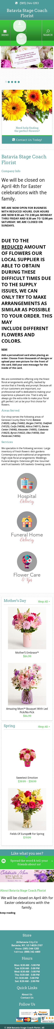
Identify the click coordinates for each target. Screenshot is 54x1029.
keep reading (7, 898)
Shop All (44, 586)
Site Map (40, 1025)
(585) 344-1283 (29, 3)
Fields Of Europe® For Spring (27, 818)
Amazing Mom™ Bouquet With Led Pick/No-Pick (27, 695)
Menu (10, 27)
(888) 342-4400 (32, 936)
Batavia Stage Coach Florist (27, 13)
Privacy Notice (32, 1022)
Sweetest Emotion (27, 762)
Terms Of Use (11, 1022)
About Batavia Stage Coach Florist (23, 875)
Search (42, 26)
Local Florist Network (18, 1025)
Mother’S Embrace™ (27, 637)
